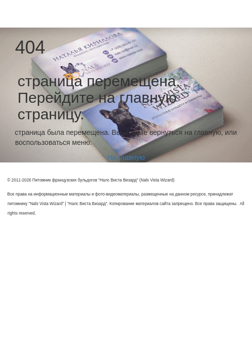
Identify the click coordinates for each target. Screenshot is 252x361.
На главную (126, 157)
